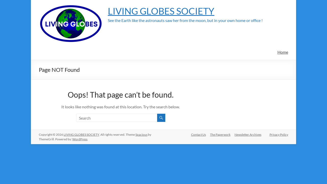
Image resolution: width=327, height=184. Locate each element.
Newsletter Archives (248, 134)
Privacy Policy (279, 134)
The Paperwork (220, 134)
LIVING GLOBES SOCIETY (161, 11)
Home (282, 52)
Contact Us (198, 134)
